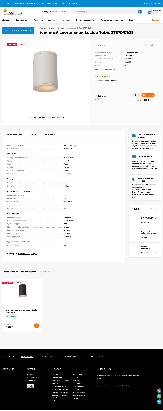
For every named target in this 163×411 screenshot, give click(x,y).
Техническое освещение (61, 389)
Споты (75, 377)
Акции (34, 254)
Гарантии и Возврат (56, 3)
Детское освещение (59, 386)
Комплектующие (79, 392)
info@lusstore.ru (27, 357)
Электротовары (79, 395)
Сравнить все (47, 271)
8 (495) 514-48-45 (49, 12)
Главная (5, 3)
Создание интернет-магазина (108, 386)
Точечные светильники (60, 380)
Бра (53, 400)
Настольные (77, 374)
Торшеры (76, 380)
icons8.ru (135, 375)
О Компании (18, 3)
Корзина (30, 374)
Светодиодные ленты (60, 392)
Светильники (24, 254)
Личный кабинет (33, 377)
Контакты (73, 3)
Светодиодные (78, 386)
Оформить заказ (33, 380)
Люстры (55, 374)
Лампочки (76, 389)
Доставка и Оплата (35, 3)
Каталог (52, 28)
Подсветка (77, 383)
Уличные (55, 383)
